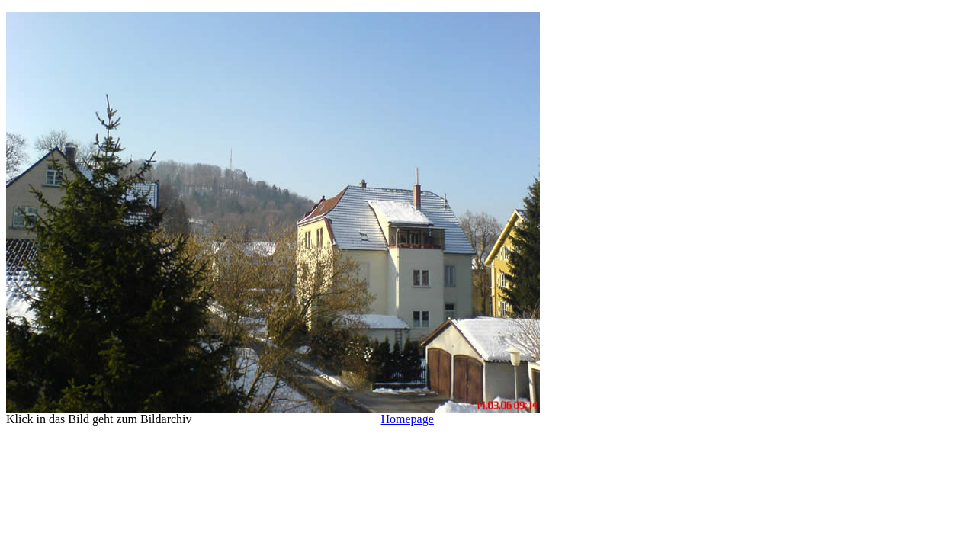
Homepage (407, 419)
